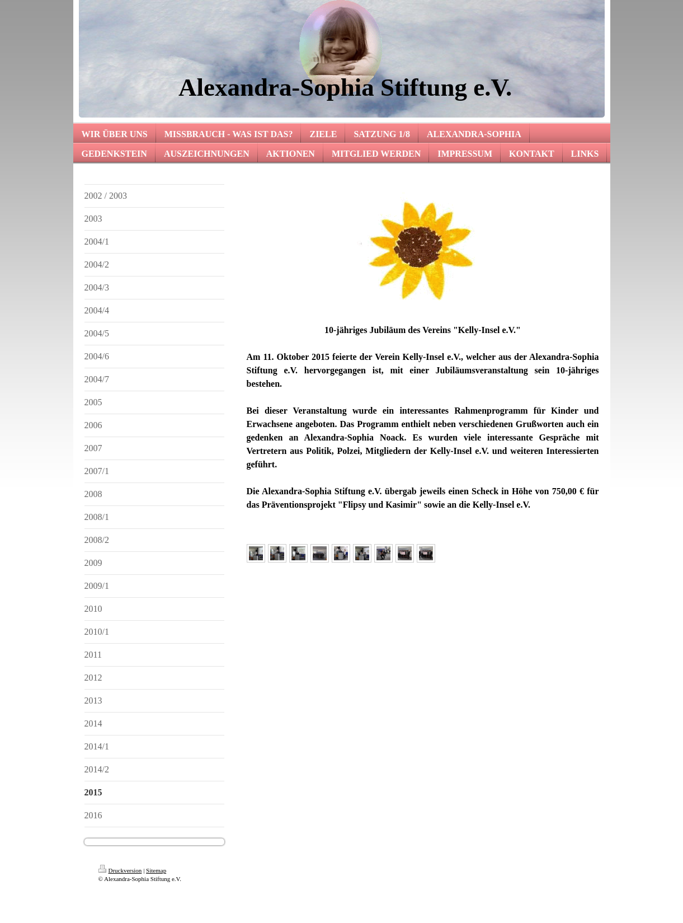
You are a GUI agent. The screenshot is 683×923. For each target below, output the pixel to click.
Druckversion (120, 870)
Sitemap (156, 870)
